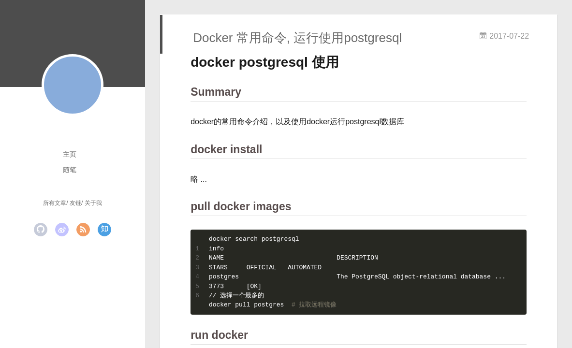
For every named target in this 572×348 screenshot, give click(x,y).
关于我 (93, 203)
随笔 (69, 170)
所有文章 (54, 203)
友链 (75, 203)
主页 (69, 154)
